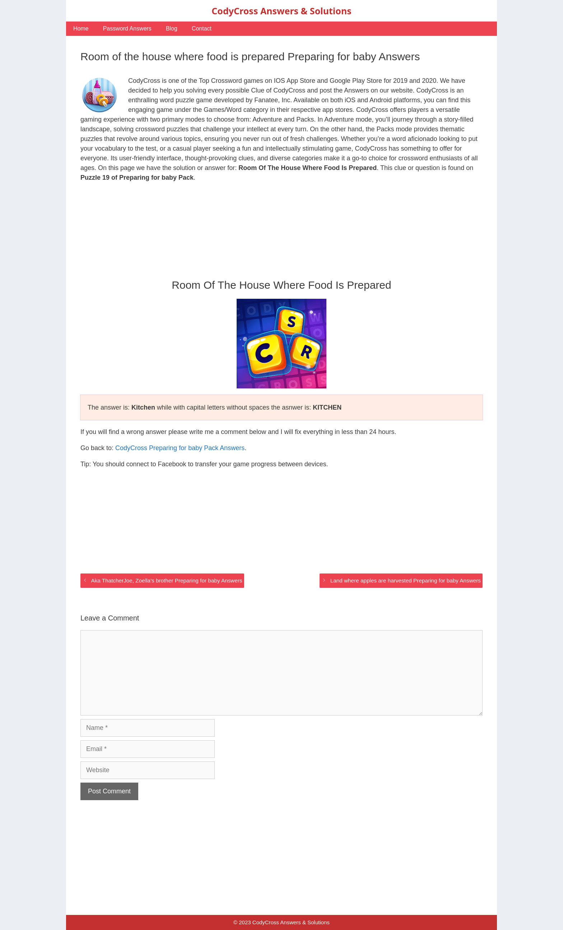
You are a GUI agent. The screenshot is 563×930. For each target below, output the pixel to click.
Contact (201, 28)
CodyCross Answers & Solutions (281, 11)
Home (81, 28)
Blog (171, 28)
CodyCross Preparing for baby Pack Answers (180, 448)
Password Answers (127, 28)
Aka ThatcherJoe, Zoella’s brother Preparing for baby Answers (166, 580)
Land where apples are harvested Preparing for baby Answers (405, 580)
